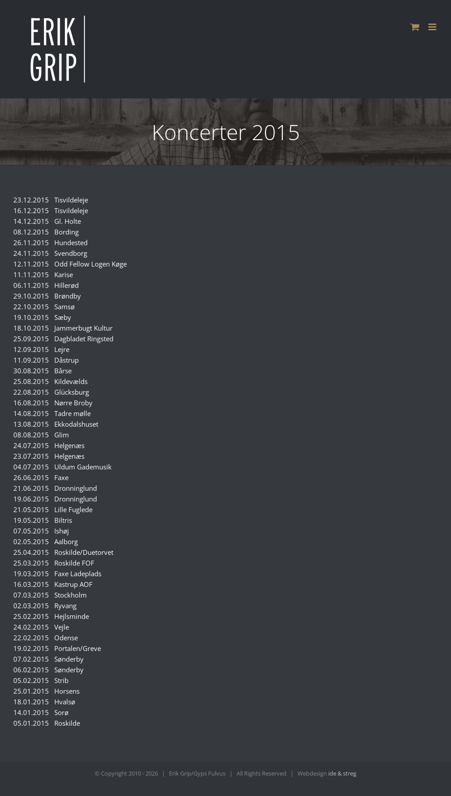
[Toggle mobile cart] (415, 27)
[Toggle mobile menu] (433, 27)
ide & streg (342, 773)
